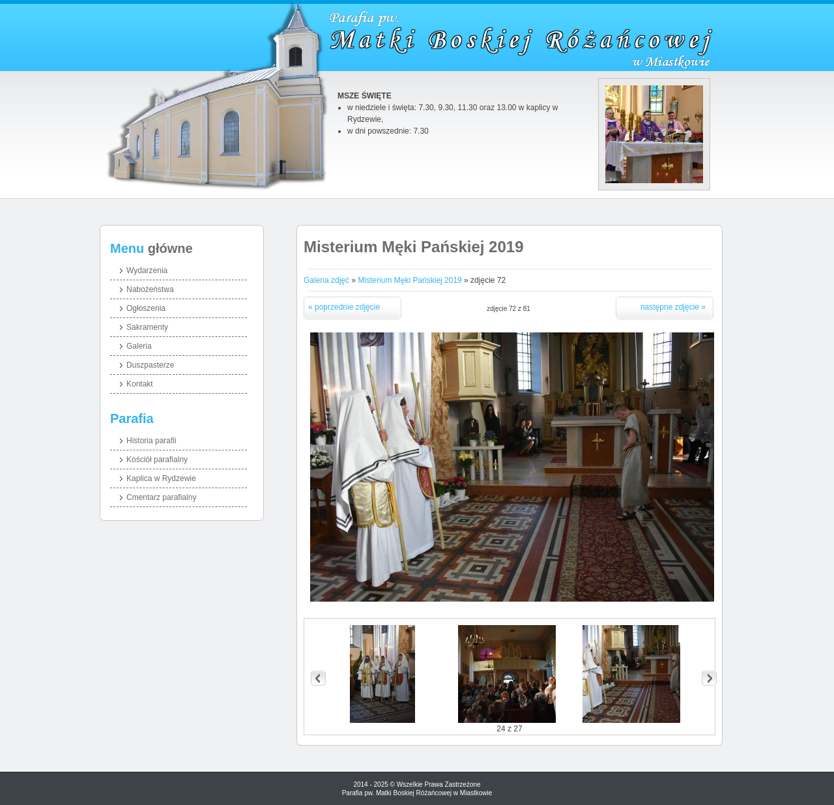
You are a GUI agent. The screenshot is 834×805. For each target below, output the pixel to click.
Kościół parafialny (157, 459)
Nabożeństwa (150, 289)
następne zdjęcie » (673, 307)
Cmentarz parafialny (161, 497)
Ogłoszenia (145, 308)
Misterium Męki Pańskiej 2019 (409, 280)
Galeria (139, 346)
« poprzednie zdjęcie (344, 307)
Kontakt (139, 383)
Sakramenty (147, 327)
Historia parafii (151, 440)
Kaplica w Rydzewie (161, 478)
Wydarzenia (146, 270)
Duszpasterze (150, 365)
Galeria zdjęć (326, 280)
